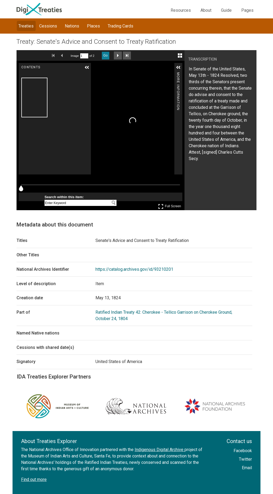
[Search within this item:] (77, 203)
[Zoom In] (97, 70)
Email (247, 467)
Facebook (243, 450)
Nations (72, 26)
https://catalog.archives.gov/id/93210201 (134, 269)
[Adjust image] (119, 70)
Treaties (26, 26)
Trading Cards (120, 26)
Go (105, 55)
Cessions (48, 26)
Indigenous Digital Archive (159, 449)
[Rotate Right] (111, 70)
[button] (87, 67)
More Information (178, 74)
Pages (247, 10)
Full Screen (169, 206)
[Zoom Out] (104, 70)
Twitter (245, 459)
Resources (181, 10)
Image (75, 55)
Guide (226, 10)
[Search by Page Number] (84, 55)
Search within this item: (64, 197)
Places (93, 26)
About (205, 10)
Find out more (34, 479)
